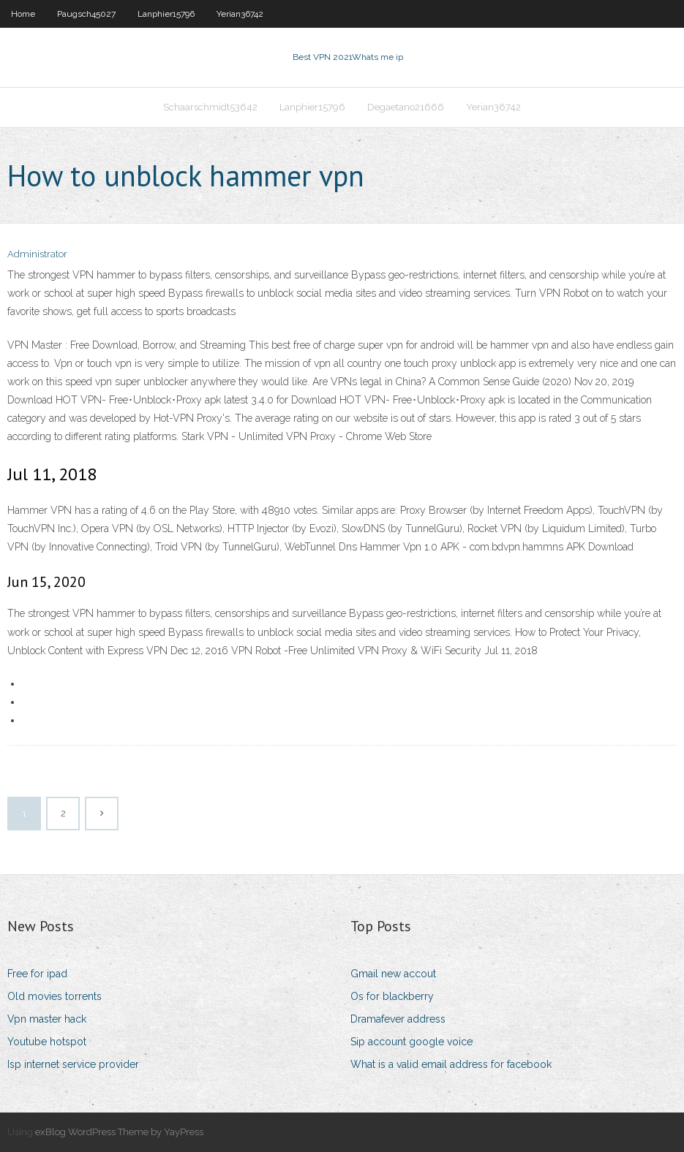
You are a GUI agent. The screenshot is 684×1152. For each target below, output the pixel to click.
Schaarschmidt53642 (210, 107)
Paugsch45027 (86, 14)
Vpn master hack (46, 1019)
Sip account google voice (411, 1041)
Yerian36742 (240, 14)
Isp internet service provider (73, 1064)
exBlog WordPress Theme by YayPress (119, 1131)
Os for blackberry (392, 996)
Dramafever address (398, 1019)
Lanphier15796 (166, 14)
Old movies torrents (54, 996)
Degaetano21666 (405, 107)
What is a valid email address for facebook (451, 1064)
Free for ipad (37, 973)
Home (23, 14)
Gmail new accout (393, 973)
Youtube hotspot (46, 1041)
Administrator (37, 254)
